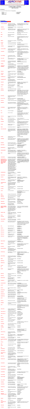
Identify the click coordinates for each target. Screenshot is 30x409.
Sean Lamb (18, 119)
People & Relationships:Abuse (21, 307)
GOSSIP (2, 136)
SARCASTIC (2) (3, 311)
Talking (3, 13)
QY (1, 266)
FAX (1, 110)
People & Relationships (20, 241)
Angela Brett (19, 65)
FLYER (2, 124)
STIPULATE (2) (3, 331)
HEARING (2, 142)
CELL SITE (2, 58)
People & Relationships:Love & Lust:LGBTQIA (21, 192)
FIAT (1, 112)
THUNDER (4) (3, 350)
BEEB (1, 34)
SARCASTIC (2, 308)
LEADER (2, 186)
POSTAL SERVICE (3, 248)
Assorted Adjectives (19, 309)
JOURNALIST (3, 179)
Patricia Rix (18, 246)
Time (18, 38)
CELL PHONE (3, 55)
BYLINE (2, 42)
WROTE (2, 398)
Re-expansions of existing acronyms (21, 267)
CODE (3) (2, 73)
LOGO (2, 190)
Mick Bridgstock (19, 34)
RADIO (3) (2, 275)
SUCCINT (2, 334)
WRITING (2, 391)
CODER (2, 74)
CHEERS (2, 63)
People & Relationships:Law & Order (22, 283)
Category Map (14, 10)
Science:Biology (19, 143)
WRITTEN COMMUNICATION (4, 394)
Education (18, 394)
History (18, 290)
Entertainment (19, 272)
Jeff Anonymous (19, 90)
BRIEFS (2, 40)
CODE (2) (2, 71)
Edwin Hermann (19, 275)
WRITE (2, 389)
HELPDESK (24, 144)
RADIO (2, 268)
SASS (1, 315)
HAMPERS (27, 65)
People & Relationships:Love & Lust (22, 61)
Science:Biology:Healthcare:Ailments (22, 59)
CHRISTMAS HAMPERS (3, 66)
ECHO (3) (2, 100)
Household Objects (19, 226)
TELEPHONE (3, 371)
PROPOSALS (3, 262)
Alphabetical (2, 4)
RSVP (25, 300)
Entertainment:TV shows (20, 296)
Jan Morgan (18, 48)
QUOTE (2, 265)
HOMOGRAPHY (3, 150)
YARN (2, 400)
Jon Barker (18, 196)
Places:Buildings (19, 256)
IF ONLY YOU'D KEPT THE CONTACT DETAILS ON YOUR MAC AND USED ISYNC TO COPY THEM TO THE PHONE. (4, 161)
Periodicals (18, 13)
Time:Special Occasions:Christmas (21, 141)
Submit (26, 4)
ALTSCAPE (18, 30)
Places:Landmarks (19, 39)
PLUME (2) (2, 246)
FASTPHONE (3, 107)
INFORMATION (3, 172)
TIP (1, 347)
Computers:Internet (19, 318)
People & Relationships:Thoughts (21, 77)
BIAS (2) (24, 100)
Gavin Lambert (19, 71)
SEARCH (2, 317)
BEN (1, 36)
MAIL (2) (2, 195)
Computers (18, 135)
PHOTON (2, 243)
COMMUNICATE (3, 79)
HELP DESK (2, 144)
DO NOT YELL (3, 98)
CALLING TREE (3, 48)
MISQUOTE (2, 201)
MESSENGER (3, 198)
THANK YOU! (3, 358)
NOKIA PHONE (3, 219)
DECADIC (2, 90)
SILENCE (2, 319)
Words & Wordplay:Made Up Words (21, 157)
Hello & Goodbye (4, 14)
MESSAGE (2, 196)
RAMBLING (2, 280)
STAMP (2, 325)
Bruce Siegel (19, 32)
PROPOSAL (2, 260)
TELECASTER (3, 376)
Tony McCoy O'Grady (20, 23)
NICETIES (2, 216)
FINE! (2, 118)
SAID (1, 304)
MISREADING (3, 203)
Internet (3, 12)
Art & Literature (19, 392)
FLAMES (2, 119)
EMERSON (2, 102)
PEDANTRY (25, 238)
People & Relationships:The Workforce (22, 292)
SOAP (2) (2, 321)
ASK (1, 32)
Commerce (18, 109)
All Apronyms (9, 21)
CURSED (2, 84)
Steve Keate (18, 58)
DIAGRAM (2, 95)
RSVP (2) (2, 300)
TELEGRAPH (3, 374)
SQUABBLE (2, 323)
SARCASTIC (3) (3, 313)
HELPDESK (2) (3, 147)
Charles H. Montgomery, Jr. (20, 73)
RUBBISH (2, 302)
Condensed (27, 21)
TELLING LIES (3, 366)
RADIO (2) (2, 273)
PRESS (2, 258)
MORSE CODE (3, 212)
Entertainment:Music (20, 54)
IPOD (27, 138)
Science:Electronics (19, 56)
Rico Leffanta (19, 42)
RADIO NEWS (3, 277)
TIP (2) (2, 345)
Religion (18, 85)
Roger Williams (19, 315)
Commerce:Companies (20, 83)
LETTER (2, 188)
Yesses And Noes (19, 12)
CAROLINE (2, 51)
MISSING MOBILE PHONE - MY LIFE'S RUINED (22, 129)
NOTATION (2, 221)
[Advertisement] (15, 17)
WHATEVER (2, 386)
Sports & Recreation (19, 378)
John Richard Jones (19, 304)
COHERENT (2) (3, 76)
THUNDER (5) (3, 348)
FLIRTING (2, 121)
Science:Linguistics (19, 114)
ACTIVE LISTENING (4, 23)
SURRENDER (3, 337)
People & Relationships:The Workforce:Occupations (20, 145)
